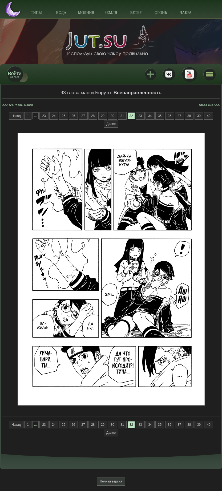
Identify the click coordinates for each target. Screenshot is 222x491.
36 (169, 116)
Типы (36, 13)
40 (208, 116)
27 (83, 116)
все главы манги (21, 105)
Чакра (186, 13)
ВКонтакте (169, 74)
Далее (111, 124)
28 (93, 116)
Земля (111, 13)
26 (73, 116)
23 (44, 116)
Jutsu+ (150, 74)
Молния (86, 13)
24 (53, 116)
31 (122, 116)
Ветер (136, 13)
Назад (16, 116)
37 (179, 116)
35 (160, 116)
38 (189, 116)
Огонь (161, 13)
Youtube (189, 74)
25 (63, 116)
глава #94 (206, 105)
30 (112, 116)
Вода (61, 13)
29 (102, 116)
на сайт (14, 75)
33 (140, 116)
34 (150, 116)
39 (199, 116)
